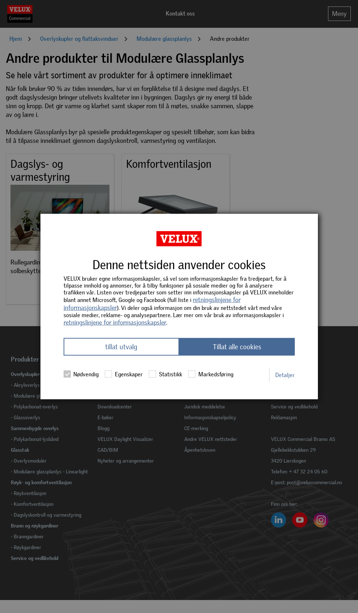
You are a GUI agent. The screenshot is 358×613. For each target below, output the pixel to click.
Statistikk (165, 374)
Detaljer (285, 374)
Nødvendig (81, 374)
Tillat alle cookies (237, 347)
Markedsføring (210, 374)
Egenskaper (123, 374)
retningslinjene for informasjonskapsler (115, 322)
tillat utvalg (121, 347)
